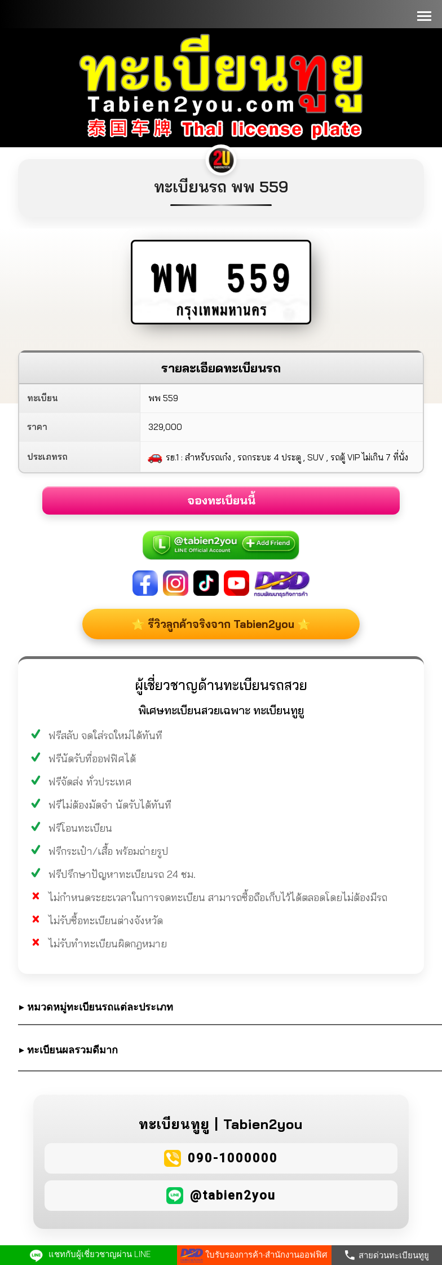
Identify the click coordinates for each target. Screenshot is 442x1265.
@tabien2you (233, 1195)
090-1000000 (233, 1158)
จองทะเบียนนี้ (221, 500)
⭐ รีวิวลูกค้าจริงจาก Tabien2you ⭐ (221, 624)
